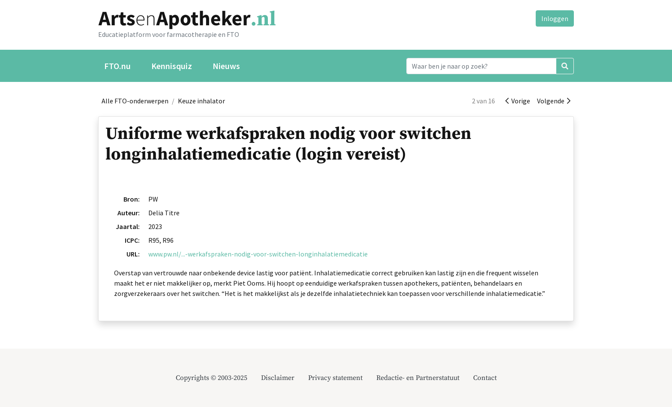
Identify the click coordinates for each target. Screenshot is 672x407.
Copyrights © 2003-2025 (211, 378)
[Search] (481, 66)
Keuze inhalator (201, 100)
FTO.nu (117, 65)
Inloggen (554, 18)
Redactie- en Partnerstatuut (417, 378)
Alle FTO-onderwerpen (135, 100)
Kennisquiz (171, 65)
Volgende (553, 100)
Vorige (517, 100)
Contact (485, 378)
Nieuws (226, 65)
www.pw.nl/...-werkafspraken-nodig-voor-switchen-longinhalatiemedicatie (258, 254)
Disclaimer (277, 378)
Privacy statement (335, 378)
